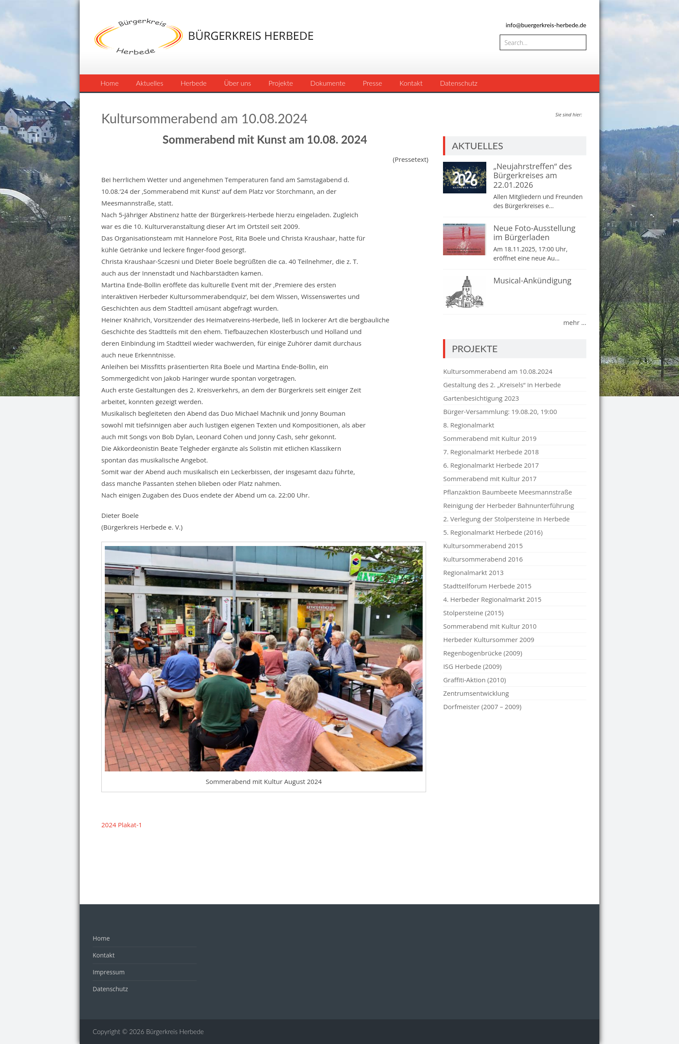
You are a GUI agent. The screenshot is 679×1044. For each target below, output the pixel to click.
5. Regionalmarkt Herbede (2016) (493, 532)
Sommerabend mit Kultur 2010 (490, 626)
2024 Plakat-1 (121, 824)
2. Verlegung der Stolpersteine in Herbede (506, 518)
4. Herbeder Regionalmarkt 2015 (492, 599)
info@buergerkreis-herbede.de (546, 25)
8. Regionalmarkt (468, 425)
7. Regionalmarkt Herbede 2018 (491, 451)
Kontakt (410, 83)
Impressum (109, 972)
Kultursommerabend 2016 (483, 559)
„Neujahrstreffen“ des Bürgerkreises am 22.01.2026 (532, 175)
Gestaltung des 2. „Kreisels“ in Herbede (502, 384)
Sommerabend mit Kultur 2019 (490, 438)
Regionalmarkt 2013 (473, 572)
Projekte (280, 83)
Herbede (194, 83)
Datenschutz (459, 83)
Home (109, 83)
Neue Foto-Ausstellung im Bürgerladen (534, 233)
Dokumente (328, 83)
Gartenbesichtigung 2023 (481, 398)
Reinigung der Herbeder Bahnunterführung (508, 505)
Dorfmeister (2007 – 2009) (482, 706)
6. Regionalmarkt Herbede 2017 (491, 465)
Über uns (237, 83)
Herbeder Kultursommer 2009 (488, 639)
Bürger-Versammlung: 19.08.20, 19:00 (500, 411)
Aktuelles (149, 83)
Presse (372, 83)
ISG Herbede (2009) (472, 666)
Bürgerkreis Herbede (175, 1031)
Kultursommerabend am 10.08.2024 (497, 371)
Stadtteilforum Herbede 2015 (487, 585)
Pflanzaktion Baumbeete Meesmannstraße (507, 492)
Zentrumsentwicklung (476, 693)
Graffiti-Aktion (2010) (474, 679)
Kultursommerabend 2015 (483, 545)
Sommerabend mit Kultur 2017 (490, 478)
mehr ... (574, 322)
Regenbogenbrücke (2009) (482, 653)
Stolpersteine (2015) (473, 612)
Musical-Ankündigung (532, 280)
